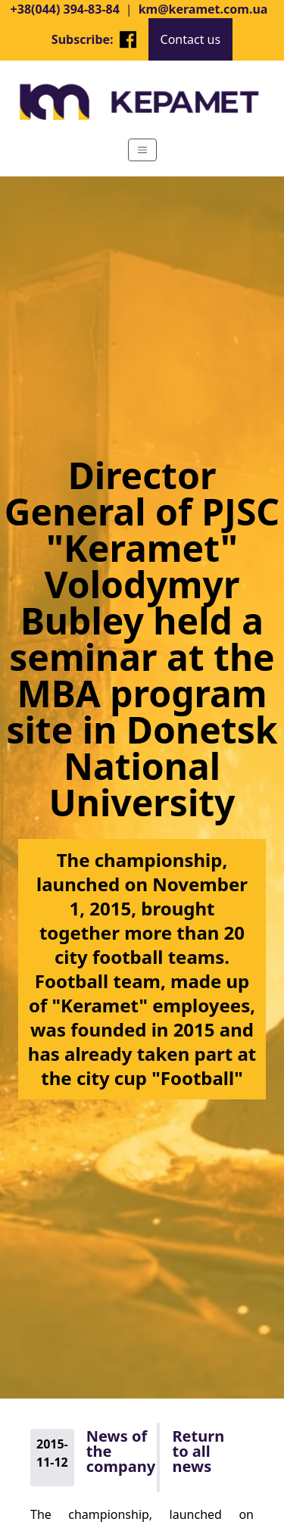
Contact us (191, 39)
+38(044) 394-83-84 (65, 9)
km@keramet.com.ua (203, 9)
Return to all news (198, 1451)
